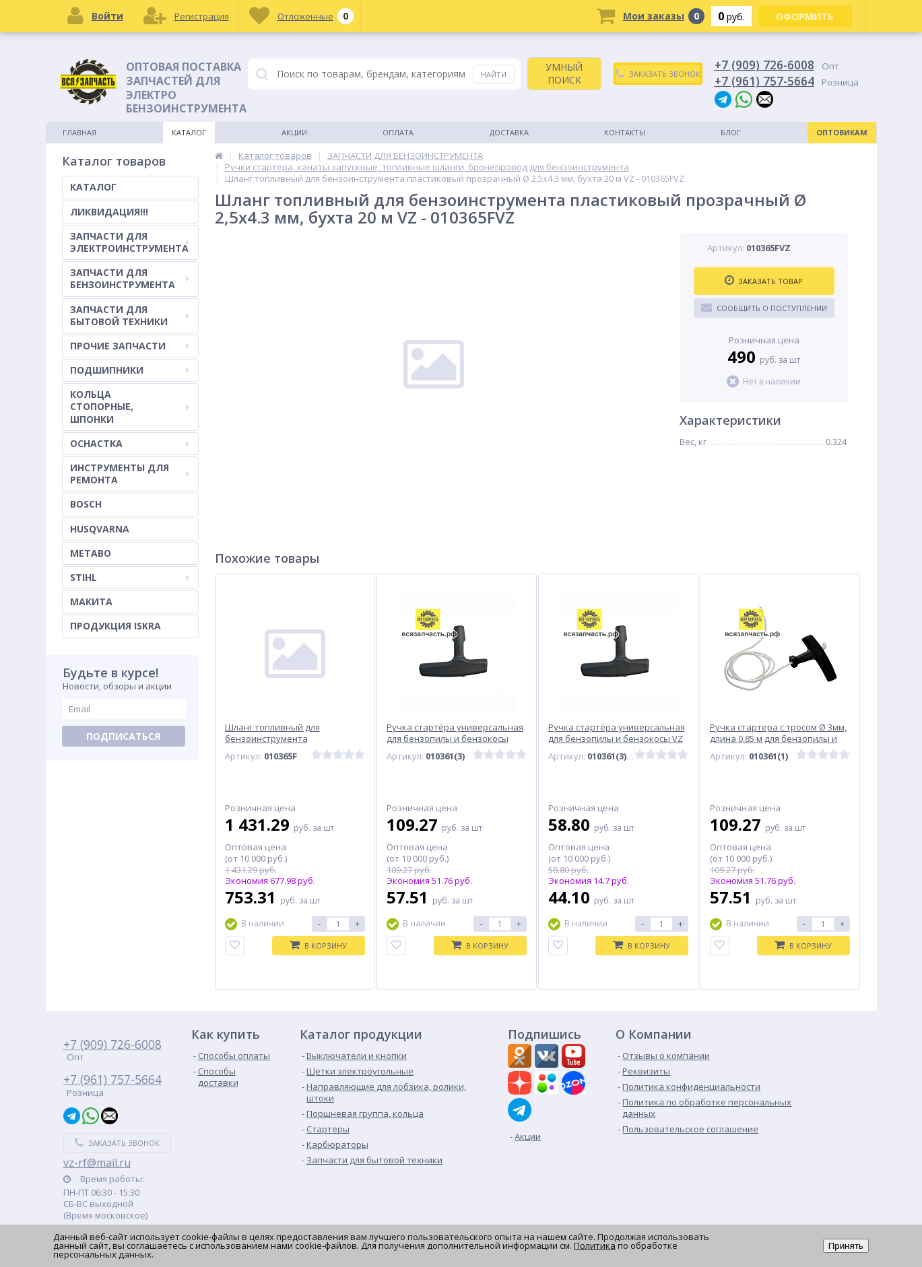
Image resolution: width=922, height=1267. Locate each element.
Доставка (509, 132)
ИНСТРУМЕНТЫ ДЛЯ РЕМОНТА (129, 473)
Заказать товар (764, 280)
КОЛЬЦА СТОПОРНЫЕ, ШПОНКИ (129, 406)
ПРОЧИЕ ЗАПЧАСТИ (129, 345)
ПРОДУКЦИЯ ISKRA (115, 625)
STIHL (129, 577)
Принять (845, 1246)
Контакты (624, 132)
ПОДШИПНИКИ (129, 370)
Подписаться (123, 736)
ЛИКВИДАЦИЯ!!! (109, 211)
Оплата (398, 132)
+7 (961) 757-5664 (764, 81)
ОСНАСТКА (129, 443)
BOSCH (86, 504)
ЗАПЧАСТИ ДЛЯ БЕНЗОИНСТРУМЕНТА (129, 278)
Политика (595, 1245)
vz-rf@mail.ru (97, 1162)
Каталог (189, 132)
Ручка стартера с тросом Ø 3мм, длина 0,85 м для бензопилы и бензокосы (778, 739)
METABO (90, 553)
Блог (731, 132)
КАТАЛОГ (93, 186)
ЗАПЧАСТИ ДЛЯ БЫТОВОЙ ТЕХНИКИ (129, 315)
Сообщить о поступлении (764, 307)
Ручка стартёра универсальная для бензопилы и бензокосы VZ (616, 733)
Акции (294, 132)
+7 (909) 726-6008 (764, 65)
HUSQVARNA (99, 528)
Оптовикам (841, 132)
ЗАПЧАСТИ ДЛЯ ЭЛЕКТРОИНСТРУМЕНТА (129, 242)
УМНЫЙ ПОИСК (564, 73)
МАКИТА (91, 601)
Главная (79, 132)
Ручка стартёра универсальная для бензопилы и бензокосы (455, 733)
